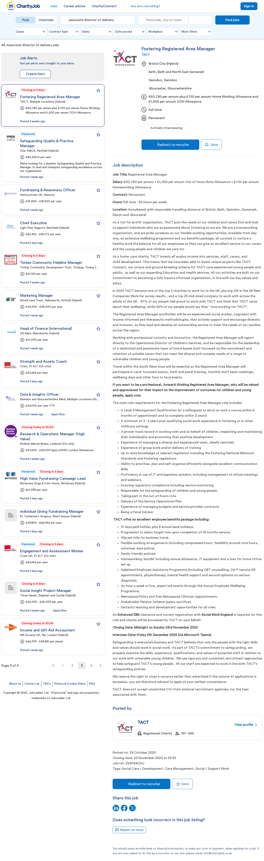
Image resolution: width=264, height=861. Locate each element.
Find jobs (232, 20)
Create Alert (35, 74)
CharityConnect (104, 6)
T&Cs (47, 683)
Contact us (32, 683)
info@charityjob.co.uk (218, 853)
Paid (25, 20)
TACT (145, 54)
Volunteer (46, 20)
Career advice (74, 6)
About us (15, 683)
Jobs (53, 6)
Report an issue (129, 830)
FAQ (92, 683)
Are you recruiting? (145, 6)
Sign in (249, 6)
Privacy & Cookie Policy (69, 683)
